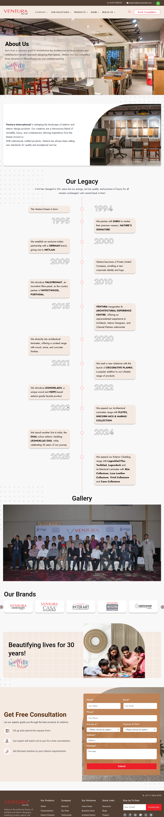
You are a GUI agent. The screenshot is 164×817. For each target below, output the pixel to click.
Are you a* (103, 724)
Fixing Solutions (47, 811)
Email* (138, 699)
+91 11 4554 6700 (152, 795)
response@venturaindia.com (139, 3)
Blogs (104, 811)
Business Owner (88, 811)
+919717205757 (114, 3)
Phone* (101, 711)
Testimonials (66, 815)
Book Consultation (147, 12)
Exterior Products (47, 815)
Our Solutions (60, 12)
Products (80, 12)
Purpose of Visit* (143, 724)
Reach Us (107, 12)
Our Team (65, 811)
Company (40, 12)
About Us (65, 806)
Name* (101, 699)
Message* (103, 745)
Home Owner (87, 806)
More (94, 12)
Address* (102, 734)
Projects (105, 815)
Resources (106, 806)
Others (43, 806)
